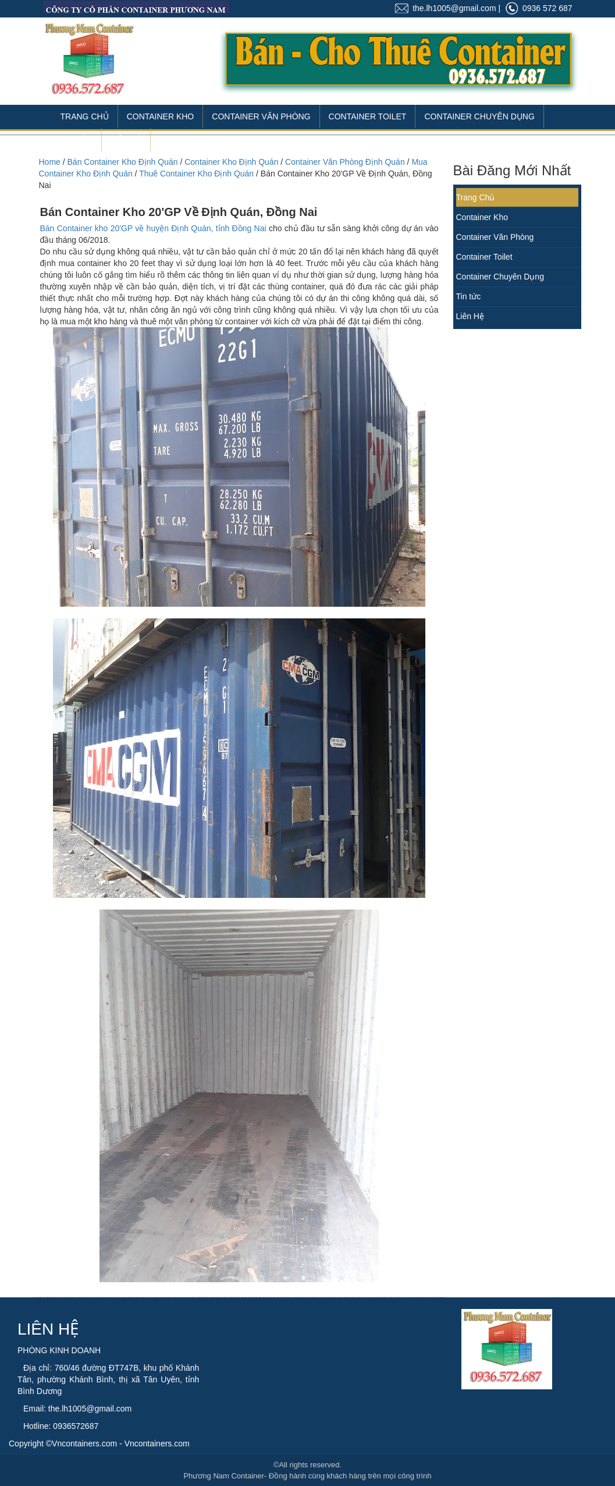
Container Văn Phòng (261, 116)
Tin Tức (77, 139)
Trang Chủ (85, 116)
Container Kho (160, 116)
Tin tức (468, 296)
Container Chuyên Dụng (479, 116)
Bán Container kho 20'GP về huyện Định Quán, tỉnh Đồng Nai (153, 228)
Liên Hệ (126, 139)
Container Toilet (368, 116)
